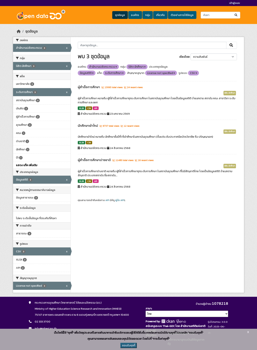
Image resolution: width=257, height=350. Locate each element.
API (95, 108)
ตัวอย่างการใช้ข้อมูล (182, 15)
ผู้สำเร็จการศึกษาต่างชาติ (95, 160)
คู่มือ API (119, 200)
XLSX (81, 108)
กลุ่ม (147, 15)
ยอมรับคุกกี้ (128, 345)
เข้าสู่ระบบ (234, 3)
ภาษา (148, 309)
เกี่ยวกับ (160, 15)
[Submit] (236, 15)
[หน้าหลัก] (19, 31)
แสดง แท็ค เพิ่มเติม (26, 165)
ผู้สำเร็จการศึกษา (89, 87)
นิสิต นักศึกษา (229, 93)
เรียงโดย (184, 57)
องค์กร (135, 15)
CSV (89, 108)
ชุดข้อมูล (120, 15)
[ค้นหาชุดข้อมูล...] (220, 15)
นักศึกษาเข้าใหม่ (88, 125)
